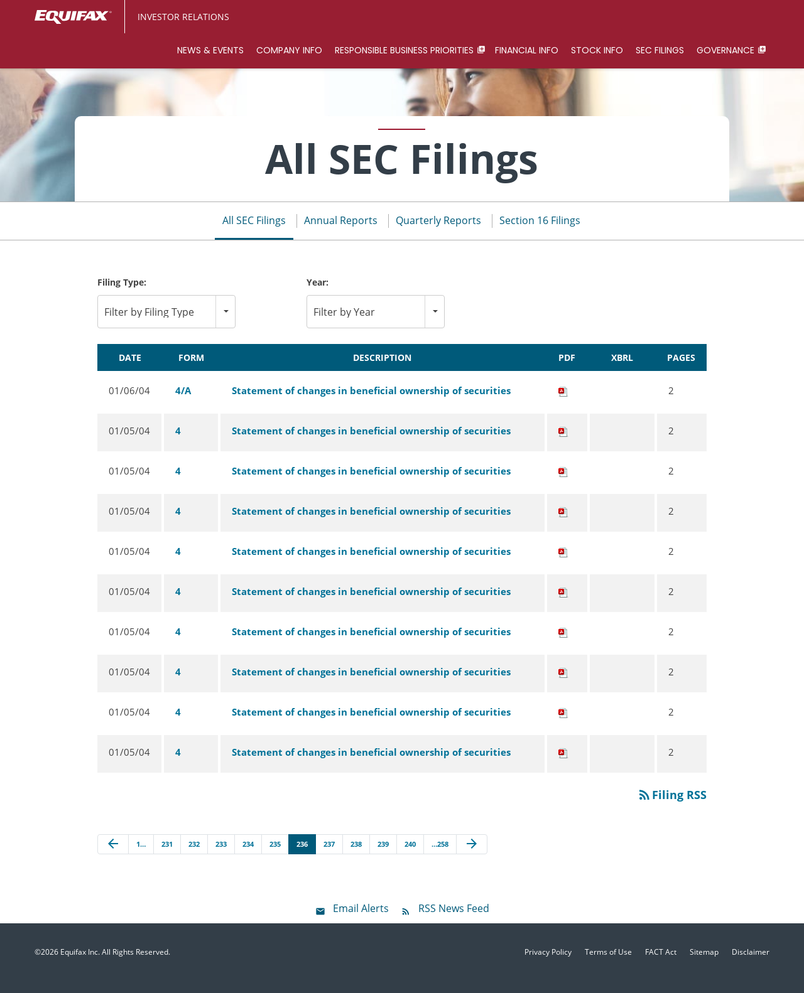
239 (383, 855)
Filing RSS (672, 805)
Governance (725, 50)
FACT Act (660, 964)
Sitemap (704, 964)
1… (141, 855)
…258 (440, 855)
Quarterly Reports (438, 232)
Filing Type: (121, 294)
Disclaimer (750, 964)
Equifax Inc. (80, 963)
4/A (183, 401)
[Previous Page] (113, 855)
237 (329, 855)
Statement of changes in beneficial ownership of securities (371, 401)
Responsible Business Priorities (404, 50)
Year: (318, 294)
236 (302, 855)
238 (356, 855)
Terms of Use (608, 964)
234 (248, 855)
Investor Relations (183, 17)
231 (167, 855)
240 (410, 855)
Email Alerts (361, 920)
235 (275, 855)
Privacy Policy (548, 964)
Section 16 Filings (539, 232)
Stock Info (597, 50)
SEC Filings (660, 50)
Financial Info (526, 50)
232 (194, 855)
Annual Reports (341, 232)
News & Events (210, 50)
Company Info (289, 50)
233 (221, 855)
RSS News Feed (453, 920)
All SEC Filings (254, 232)
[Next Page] (471, 855)
